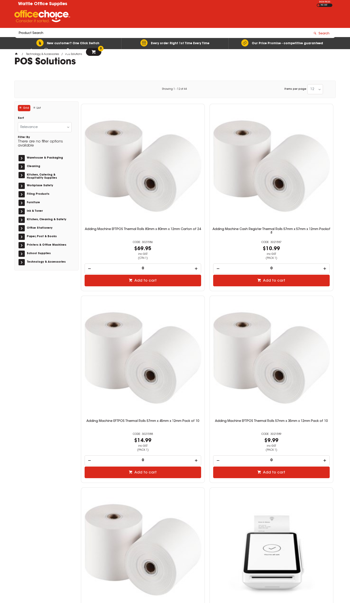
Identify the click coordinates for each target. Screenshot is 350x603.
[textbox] (149, 17)
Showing (174, 89)
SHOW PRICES (324, 2)
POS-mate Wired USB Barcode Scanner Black (111, 419)
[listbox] (315, 89)
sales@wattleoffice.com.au (263, 542)
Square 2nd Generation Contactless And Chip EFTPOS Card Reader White (303, 293)
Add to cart (113, 214)
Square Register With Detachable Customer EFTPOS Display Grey (239, 291)
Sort (21, 118)
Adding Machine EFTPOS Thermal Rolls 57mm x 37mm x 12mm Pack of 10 (110, 293)
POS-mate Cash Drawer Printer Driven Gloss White (303, 419)
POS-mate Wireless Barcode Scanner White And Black (174, 419)
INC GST (324, 5)
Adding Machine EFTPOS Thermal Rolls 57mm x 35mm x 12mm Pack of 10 (303, 166)
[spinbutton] (111, 201)
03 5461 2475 (253, 538)
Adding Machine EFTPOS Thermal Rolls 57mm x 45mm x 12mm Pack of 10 (239, 166)
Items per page (295, 89)
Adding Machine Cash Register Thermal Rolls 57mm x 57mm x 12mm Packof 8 (174, 166)
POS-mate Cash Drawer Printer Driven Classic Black (239, 419)
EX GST (318, 5)
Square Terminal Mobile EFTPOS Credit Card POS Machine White (175, 291)
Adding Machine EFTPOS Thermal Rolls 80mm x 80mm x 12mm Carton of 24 (110, 166)
